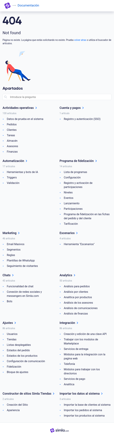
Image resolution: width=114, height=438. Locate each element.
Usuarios (12, 334)
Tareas (11, 135)
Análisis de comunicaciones (81, 308)
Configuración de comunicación (26, 361)
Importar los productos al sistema (84, 415)
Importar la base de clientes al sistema (87, 404)
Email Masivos (15, 244)
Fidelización (14, 366)
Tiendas (11, 339)
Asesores (12, 146)
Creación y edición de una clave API (85, 334)
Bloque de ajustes (17, 372)
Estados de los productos (22, 355)
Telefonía (69, 364)
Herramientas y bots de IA (22, 172)
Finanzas (12, 151)
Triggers (12, 177)
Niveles (68, 192)
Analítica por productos (78, 297)
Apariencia (13, 410)
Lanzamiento (72, 203)
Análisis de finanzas (76, 313)
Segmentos (14, 249)
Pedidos (12, 124)
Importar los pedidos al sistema (83, 410)
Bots (9, 301)
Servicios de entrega (76, 349)
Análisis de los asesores (78, 302)
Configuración (72, 177)
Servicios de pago (74, 379)
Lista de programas (75, 172)
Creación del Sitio (17, 404)
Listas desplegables (19, 344)
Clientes (12, 129)
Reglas (11, 255)
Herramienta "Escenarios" (79, 244)
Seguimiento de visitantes (22, 266)
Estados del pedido (18, 350)
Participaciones (73, 208)
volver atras (80, 40)
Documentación (28, 5)
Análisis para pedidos (77, 286)
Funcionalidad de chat (20, 286)
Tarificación (71, 223)
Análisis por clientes (76, 291)
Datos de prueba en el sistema (25, 119)
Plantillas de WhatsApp (21, 260)
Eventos (68, 198)
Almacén (12, 140)
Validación (13, 183)
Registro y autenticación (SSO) (82, 119)
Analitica (69, 384)
